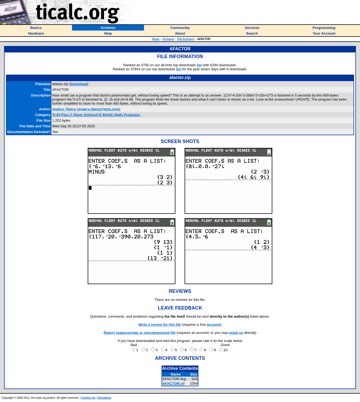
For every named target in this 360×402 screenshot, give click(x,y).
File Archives (185, 39)
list (199, 65)
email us (236, 333)
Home (155, 39)
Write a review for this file (160, 325)
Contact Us (88, 397)
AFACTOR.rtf (173, 383)
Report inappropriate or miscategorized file (140, 333)
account (213, 325)
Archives (168, 39)
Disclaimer (105, 397)
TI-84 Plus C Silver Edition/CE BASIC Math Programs (96, 115)
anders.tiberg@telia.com (98, 109)
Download (78, 84)
